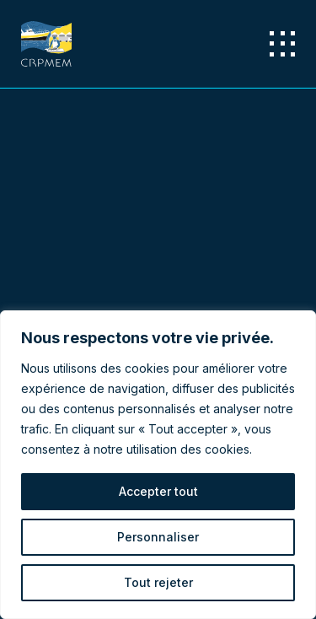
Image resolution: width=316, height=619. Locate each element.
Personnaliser (158, 537)
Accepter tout (158, 491)
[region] (158, 464)
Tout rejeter (158, 582)
